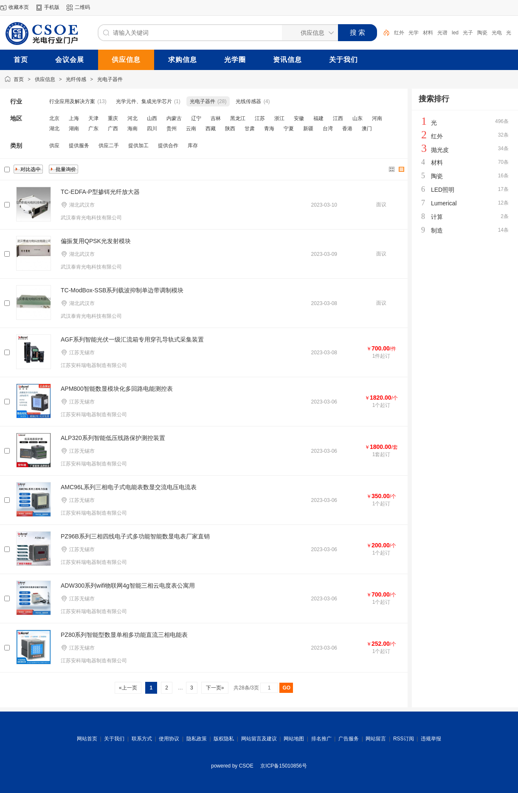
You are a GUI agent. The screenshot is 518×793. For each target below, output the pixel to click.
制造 (437, 230)
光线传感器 (248, 101)
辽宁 (196, 118)
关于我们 (114, 739)
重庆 (113, 118)
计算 (437, 216)
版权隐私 (224, 739)
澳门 (367, 129)
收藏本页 (18, 7)
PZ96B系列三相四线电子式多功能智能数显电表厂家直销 (135, 536)
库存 (193, 146)
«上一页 (128, 688)
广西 (113, 129)
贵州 (171, 129)
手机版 (51, 7)
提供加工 (138, 146)
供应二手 (109, 146)
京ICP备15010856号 (283, 766)
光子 (468, 33)
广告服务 (348, 739)
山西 (152, 118)
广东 (93, 129)
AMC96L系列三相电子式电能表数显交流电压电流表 (129, 487)
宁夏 (289, 129)
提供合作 (168, 146)
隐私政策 (196, 739)
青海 (269, 129)
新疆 (308, 129)
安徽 (299, 118)
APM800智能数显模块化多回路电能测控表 (117, 388)
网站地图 (294, 739)
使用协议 (169, 739)
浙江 (279, 118)
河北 (132, 118)
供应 (54, 146)
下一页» (214, 688)
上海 (74, 118)
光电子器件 (110, 79)
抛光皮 (440, 149)
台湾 (328, 129)
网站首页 (87, 739)
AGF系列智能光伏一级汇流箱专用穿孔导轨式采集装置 (132, 339)
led (455, 33)
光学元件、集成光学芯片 (144, 101)
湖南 (74, 129)
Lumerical (444, 203)
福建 (318, 118)
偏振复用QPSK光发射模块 (96, 241)
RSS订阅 (403, 739)
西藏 (211, 129)
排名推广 (321, 739)
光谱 (442, 33)
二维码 (82, 7)
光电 (497, 33)
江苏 (260, 118)
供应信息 (45, 79)
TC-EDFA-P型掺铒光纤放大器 (100, 191)
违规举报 (431, 739)
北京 (54, 118)
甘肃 (250, 129)
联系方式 (142, 739)
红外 (399, 33)
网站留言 (376, 739)
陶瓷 (482, 33)
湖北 (54, 129)
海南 (132, 129)
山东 (357, 118)
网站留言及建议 (259, 739)
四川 (152, 129)
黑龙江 (237, 118)
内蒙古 (174, 118)
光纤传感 (76, 79)
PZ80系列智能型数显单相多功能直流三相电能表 (124, 634)
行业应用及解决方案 (72, 101)
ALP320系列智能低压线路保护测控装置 (113, 437)
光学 (413, 33)
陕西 (230, 129)
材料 (428, 33)
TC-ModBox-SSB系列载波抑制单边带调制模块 (122, 290)
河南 (377, 118)
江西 (338, 118)
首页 (19, 79)
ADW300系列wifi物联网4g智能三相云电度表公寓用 (128, 585)
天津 (93, 118)
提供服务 (79, 146)
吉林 (216, 118)
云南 (191, 129)
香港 (347, 129)
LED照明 (442, 189)
